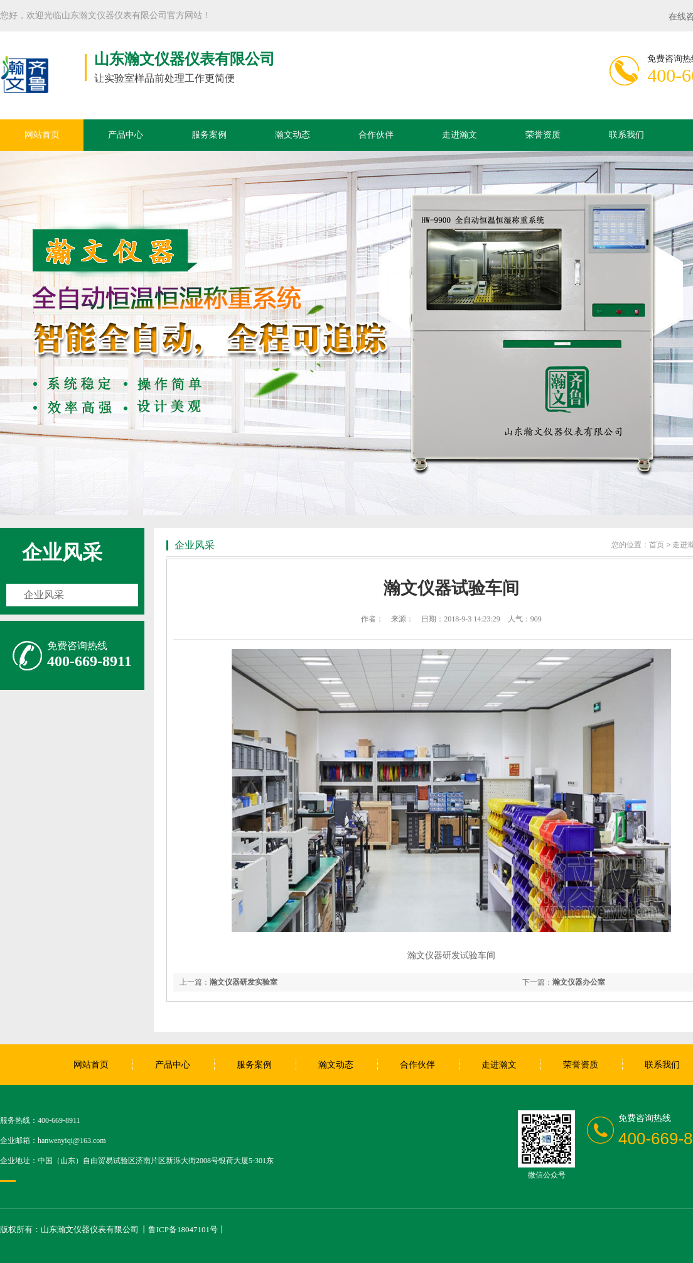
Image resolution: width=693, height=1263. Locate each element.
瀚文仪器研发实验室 (243, 982)
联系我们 (626, 134)
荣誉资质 (543, 134)
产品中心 (125, 134)
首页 (656, 544)
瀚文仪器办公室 (578, 982)
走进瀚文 (459, 134)
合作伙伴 (376, 134)
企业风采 (62, 552)
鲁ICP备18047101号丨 (187, 1229)
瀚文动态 (292, 134)
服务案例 (209, 134)
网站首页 (42, 134)
